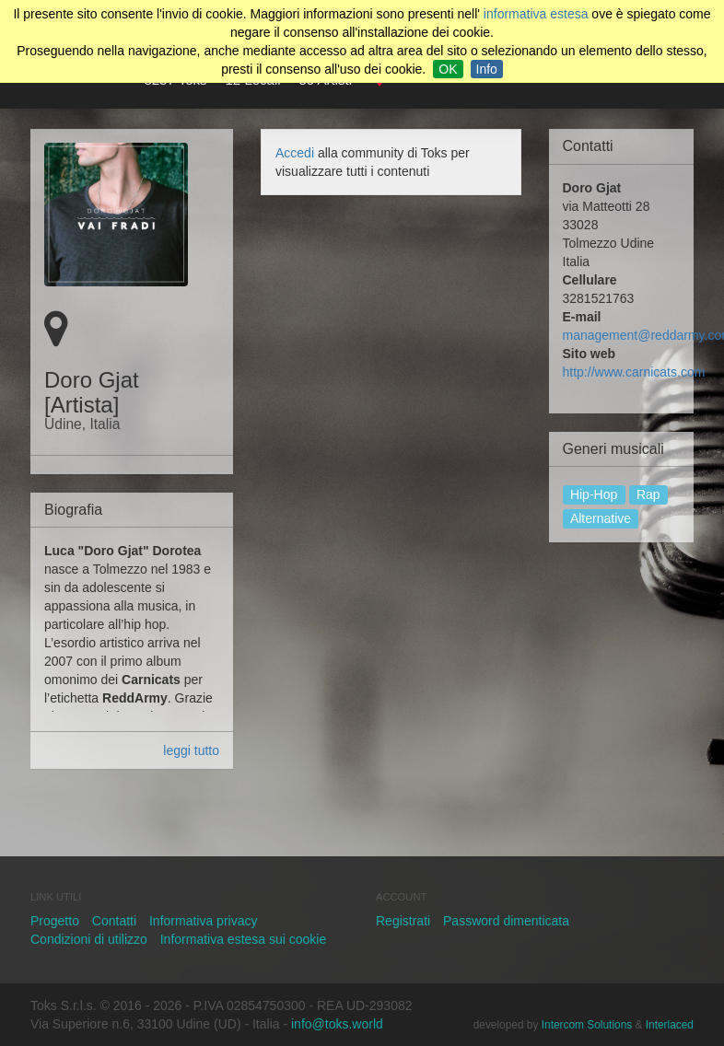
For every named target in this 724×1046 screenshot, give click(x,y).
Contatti (114, 920)
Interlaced (670, 1024)
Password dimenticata (506, 920)
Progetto (54, 920)
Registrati (403, 920)
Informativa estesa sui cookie (243, 939)
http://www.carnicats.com (634, 372)
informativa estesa (536, 13)
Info (486, 69)
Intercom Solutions (587, 1024)
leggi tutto (191, 750)
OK (447, 69)
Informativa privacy (203, 920)
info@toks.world (337, 1024)
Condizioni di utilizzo (88, 939)
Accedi (294, 152)
